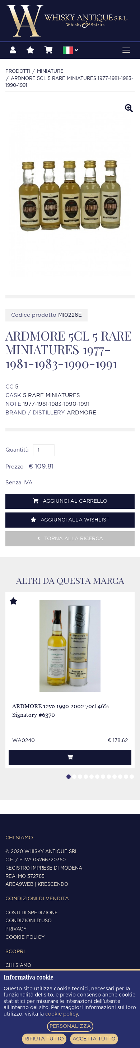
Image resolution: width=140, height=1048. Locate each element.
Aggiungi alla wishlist (70, 520)
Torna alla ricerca (70, 538)
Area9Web (19, 884)
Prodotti (17, 71)
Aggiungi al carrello (70, 501)
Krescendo (53, 884)
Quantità (17, 450)
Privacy (16, 929)
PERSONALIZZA (70, 1026)
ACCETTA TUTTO (94, 1039)
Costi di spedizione (31, 913)
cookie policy (61, 1014)
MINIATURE (50, 71)
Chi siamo (18, 965)
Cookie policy (25, 937)
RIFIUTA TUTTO (44, 1039)
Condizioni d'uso (28, 921)
